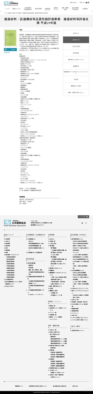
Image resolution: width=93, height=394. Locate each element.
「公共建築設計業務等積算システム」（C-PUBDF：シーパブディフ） (35, 292)
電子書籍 (52, 245)
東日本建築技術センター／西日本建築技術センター (13, 283)
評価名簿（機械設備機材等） (58, 356)
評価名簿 (52, 350)
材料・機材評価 (53, 326)
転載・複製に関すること (56, 286)
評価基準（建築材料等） (57, 361)
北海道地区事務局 (10, 257)
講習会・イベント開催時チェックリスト (56, 318)
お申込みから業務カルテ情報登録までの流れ (81, 296)
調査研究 (31, 265)
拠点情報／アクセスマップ (12, 254)
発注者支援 (30, 259)
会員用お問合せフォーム (78, 330)
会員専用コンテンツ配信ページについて (58, 309)
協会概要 (7, 243)
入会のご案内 (75, 326)
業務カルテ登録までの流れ (79, 245)
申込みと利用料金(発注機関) (80, 275)
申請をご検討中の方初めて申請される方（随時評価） (55, 334)
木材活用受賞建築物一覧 (35, 245)
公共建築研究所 (9, 279)
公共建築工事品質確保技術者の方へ (36, 286)
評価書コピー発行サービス (57, 372)
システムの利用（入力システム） (80, 317)
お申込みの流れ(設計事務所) (80, 241)
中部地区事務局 (10, 266)
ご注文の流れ (53, 243)
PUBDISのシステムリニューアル (80, 288)
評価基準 (52, 359)
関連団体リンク (19, 386)
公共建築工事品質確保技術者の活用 (36, 273)
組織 (6, 252)
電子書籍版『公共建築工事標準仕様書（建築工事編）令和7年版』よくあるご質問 (58, 251)
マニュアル (75, 252)
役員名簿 (7, 245)
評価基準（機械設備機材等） (58, 365)
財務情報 (7, 250)
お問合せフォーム (55, 377)
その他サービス (53, 370)
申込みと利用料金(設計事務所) (80, 243)
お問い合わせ (73, 2)
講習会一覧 (52, 305)
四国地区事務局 (10, 272)
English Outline (9, 286)
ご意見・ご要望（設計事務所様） (80, 267)
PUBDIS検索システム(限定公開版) (81, 262)
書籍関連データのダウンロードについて (58, 274)
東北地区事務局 (10, 259)
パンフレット (75, 313)
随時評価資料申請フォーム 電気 (59, 343)
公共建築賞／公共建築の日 (35, 235)
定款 (6, 248)
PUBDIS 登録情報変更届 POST (81, 259)
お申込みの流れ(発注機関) (79, 272)
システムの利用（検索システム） (80, 319)
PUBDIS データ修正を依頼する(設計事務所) (81, 249)
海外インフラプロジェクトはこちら (80, 292)
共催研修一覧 (53, 314)
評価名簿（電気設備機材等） (58, 354)
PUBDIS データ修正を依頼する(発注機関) (81, 278)
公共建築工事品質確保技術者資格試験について (36, 282)
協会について (9, 235)
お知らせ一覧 (53, 330)
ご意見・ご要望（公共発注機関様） (81, 285)
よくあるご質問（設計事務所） (81, 254)
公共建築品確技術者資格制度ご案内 (35, 277)
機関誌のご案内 (53, 290)
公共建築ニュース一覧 (56, 295)
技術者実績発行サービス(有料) (80, 257)
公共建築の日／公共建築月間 (34, 252)
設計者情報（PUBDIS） (78, 235)
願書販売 (52, 270)
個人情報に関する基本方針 (59, 386)
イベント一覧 (53, 312)
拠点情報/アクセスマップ (37, 225)
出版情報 (51, 235)
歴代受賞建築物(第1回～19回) (36, 243)
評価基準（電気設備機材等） (58, 363)
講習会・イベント (54, 301)
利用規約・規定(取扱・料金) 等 (79, 302)
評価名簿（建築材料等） (57, 352)
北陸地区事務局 (10, 263)
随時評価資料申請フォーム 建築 (59, 339)
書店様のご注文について (56, 268)
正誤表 (51, 288)
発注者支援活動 (31, 263)
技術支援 (31, 267)
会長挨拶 (7, 239)
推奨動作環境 (75, 308)
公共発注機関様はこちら (78, 270)
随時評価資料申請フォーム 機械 (59, 341)
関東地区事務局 (10, 261)
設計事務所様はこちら (77, 239)
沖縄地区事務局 (10, 277)
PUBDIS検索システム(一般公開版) (80, 305)
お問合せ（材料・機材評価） (57, 374)
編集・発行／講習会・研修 (35, 269)
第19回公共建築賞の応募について (36, 249)
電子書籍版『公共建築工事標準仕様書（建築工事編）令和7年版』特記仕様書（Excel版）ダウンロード (58, 261)
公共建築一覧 (54, 293)
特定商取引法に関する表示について (38, 386)
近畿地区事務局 (10, 268)
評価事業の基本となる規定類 (57, 368)
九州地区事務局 (10, 275)
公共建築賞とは (31, 239)
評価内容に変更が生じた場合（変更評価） (57, 346)
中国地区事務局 (10, 270)
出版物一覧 (52, 241)
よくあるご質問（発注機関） (80, 281)
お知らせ (7, 241)
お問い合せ (74, 315)
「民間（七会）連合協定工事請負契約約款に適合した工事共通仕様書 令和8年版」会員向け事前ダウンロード (58, 281)
